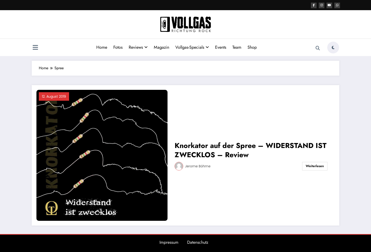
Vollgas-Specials (192, 47)
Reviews (138, 47)
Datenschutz (197, 242)
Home (101, 47)
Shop (252, 47)
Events (220, 47)
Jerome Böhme (198, 166)
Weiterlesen (315, 165)
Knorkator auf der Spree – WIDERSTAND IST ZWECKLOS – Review (251, 150)
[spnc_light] (333, 47)
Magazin (161, 47)
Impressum (168, 242)
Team (236, 47)
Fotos (118, 47)
